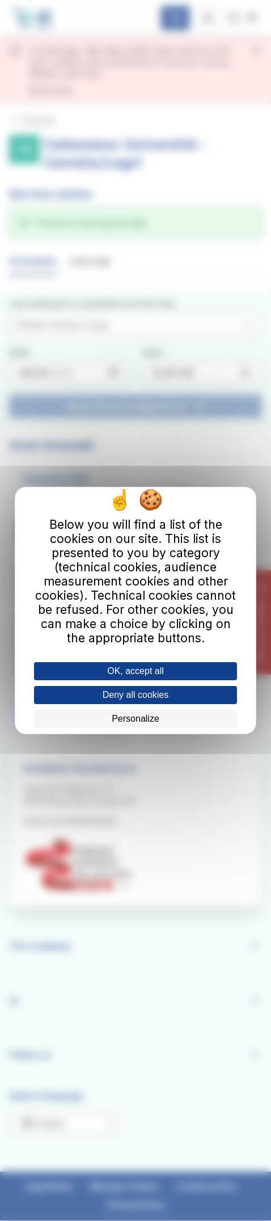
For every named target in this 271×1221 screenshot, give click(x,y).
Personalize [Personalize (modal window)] (135, 718)
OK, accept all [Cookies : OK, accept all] (135, 671)
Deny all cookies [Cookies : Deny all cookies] (136, 695)
